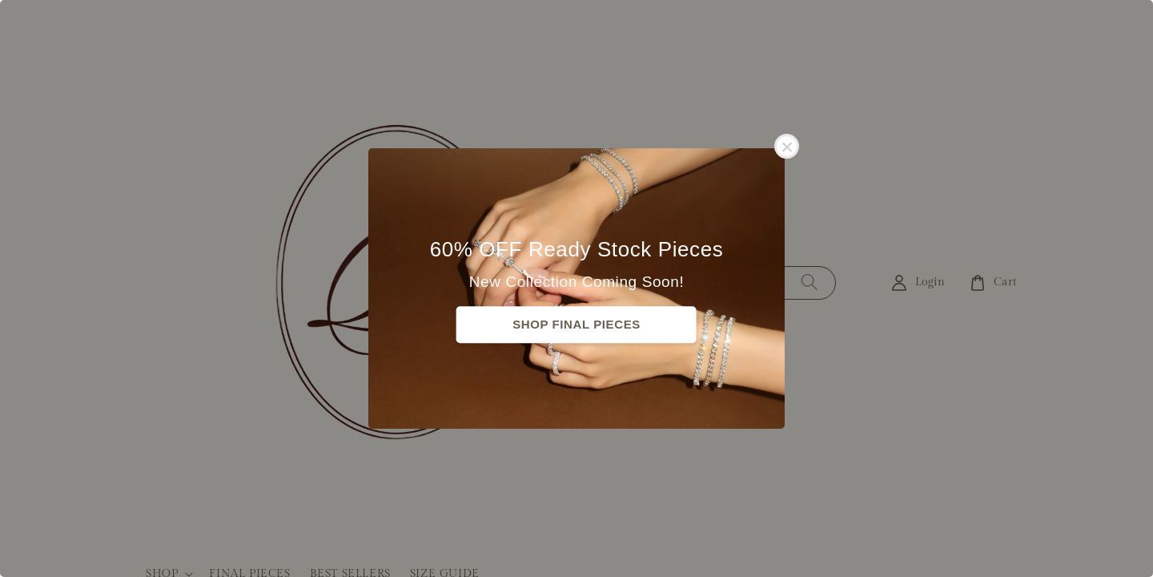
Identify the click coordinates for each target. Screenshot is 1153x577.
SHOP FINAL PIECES (576, 324)
